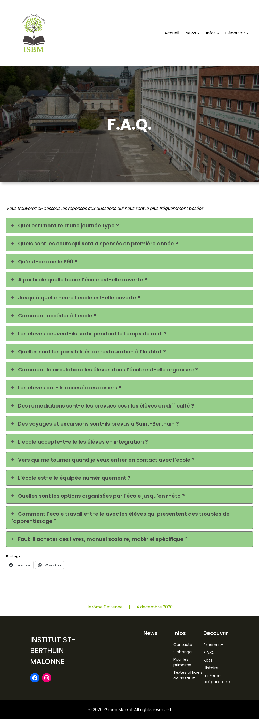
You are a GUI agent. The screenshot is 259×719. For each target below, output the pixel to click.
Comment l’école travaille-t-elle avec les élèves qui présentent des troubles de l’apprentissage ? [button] (120, 517)
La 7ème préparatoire (216, 679)
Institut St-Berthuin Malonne (53, 650)
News (150, 633)
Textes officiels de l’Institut (188, 675)
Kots (207, 660)
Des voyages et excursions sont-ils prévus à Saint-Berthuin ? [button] (94, 423)
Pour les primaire (181, 662)
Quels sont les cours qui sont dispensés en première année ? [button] (94, 243)
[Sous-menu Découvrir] (247, 33)
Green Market (118, 710)
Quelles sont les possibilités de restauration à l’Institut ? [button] (88, 351)
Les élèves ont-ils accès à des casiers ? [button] (65, 387)
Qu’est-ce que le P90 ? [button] (43, 261)
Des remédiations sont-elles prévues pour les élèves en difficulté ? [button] (102, 405)
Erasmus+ (213, 645)
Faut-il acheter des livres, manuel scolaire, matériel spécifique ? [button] (99, 539)
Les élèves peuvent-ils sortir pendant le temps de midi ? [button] (88, 333)
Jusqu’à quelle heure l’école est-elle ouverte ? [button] (75, 297)
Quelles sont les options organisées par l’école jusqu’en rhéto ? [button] (97, 495)
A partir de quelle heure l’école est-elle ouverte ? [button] (78, 279)
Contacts (182, 644)
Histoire (211, 668)
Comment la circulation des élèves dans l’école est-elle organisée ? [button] (104, 369)
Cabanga (182, 651)
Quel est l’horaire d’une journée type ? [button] (64, 225)
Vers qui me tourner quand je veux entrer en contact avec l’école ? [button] (102, 459)
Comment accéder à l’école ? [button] (53, 315)
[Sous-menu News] (198, 33)
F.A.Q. (208, 652)
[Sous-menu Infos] (218, 33)
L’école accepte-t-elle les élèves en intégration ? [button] (79, 441)
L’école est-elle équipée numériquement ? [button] (70, 477)
